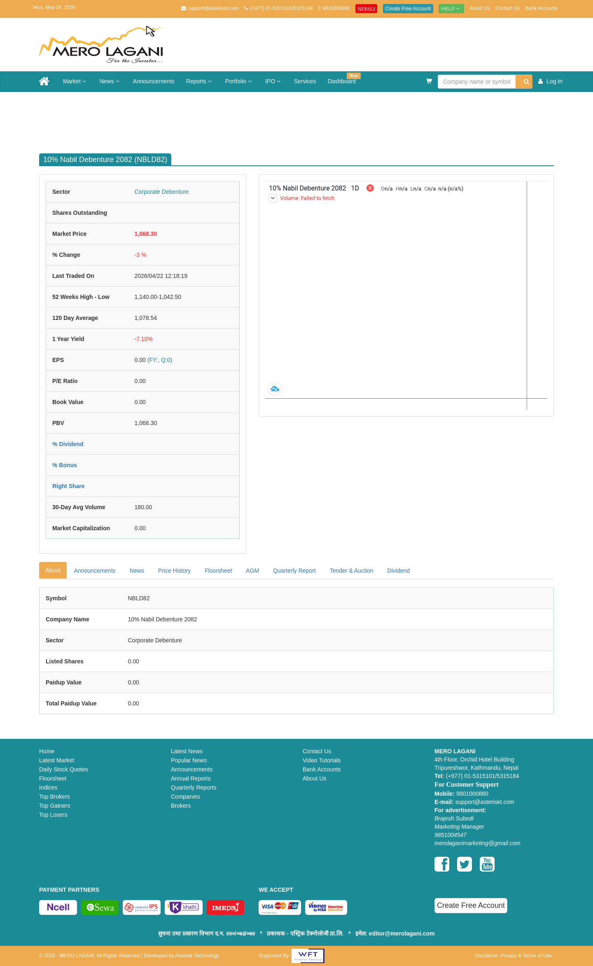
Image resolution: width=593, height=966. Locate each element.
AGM (252, 570)
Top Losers (53, 814)
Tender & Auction (352, 570)
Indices (48, 787)
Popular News (189, 760)
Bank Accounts (541, 8)
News (110, 81)
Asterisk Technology (197, 956)
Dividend (399, 570)
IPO (273, 81)
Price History (174, 570)
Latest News (187, 751)
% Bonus (64, 465)
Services (305, 81)
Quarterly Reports (193, 787)
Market (75, 81)
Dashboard (344, 79)
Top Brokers (54, 796)
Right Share (68, 486)
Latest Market (56, 760)
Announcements (154, 81)
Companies (185, 796)
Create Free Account (408, 9)
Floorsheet (218, 570)
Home (46, 751)
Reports (200, 81)
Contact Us (507, 8)
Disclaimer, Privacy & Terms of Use (513, 956)
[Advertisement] (303, 118)
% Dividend (67, 444)
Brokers (181, 805)
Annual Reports (191, 778)
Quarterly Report (294, 570)
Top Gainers (54, 805)
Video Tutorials (322, 760)
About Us (479, 8)
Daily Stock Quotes (63, 769)
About (53, 570)
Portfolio (239, 81)
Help (451, 8)
